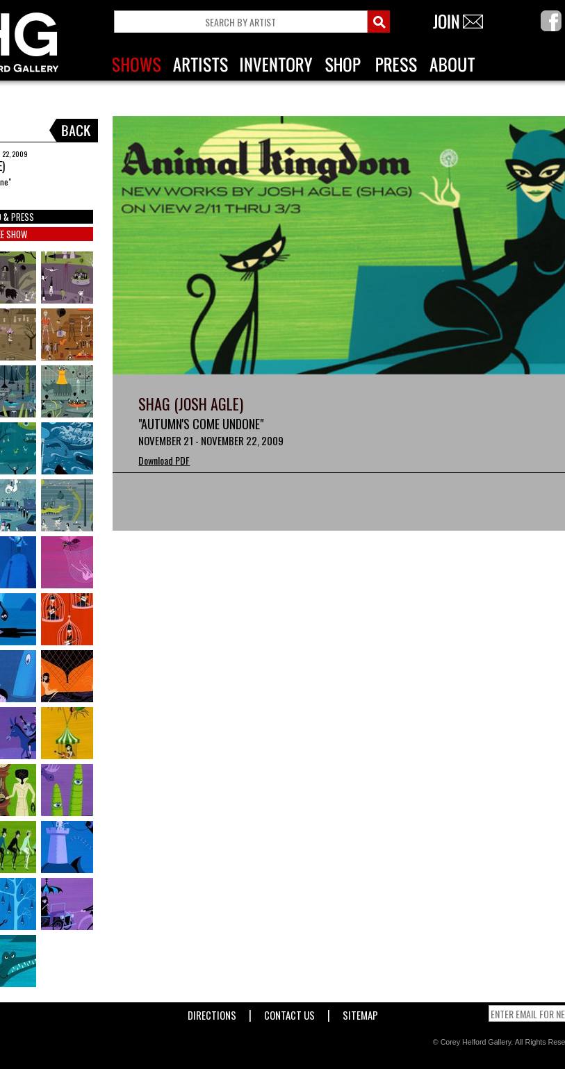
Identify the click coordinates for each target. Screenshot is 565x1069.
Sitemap (360, 1012)
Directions (212, 1012)
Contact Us (289, 1012)
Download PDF (164, 460)
